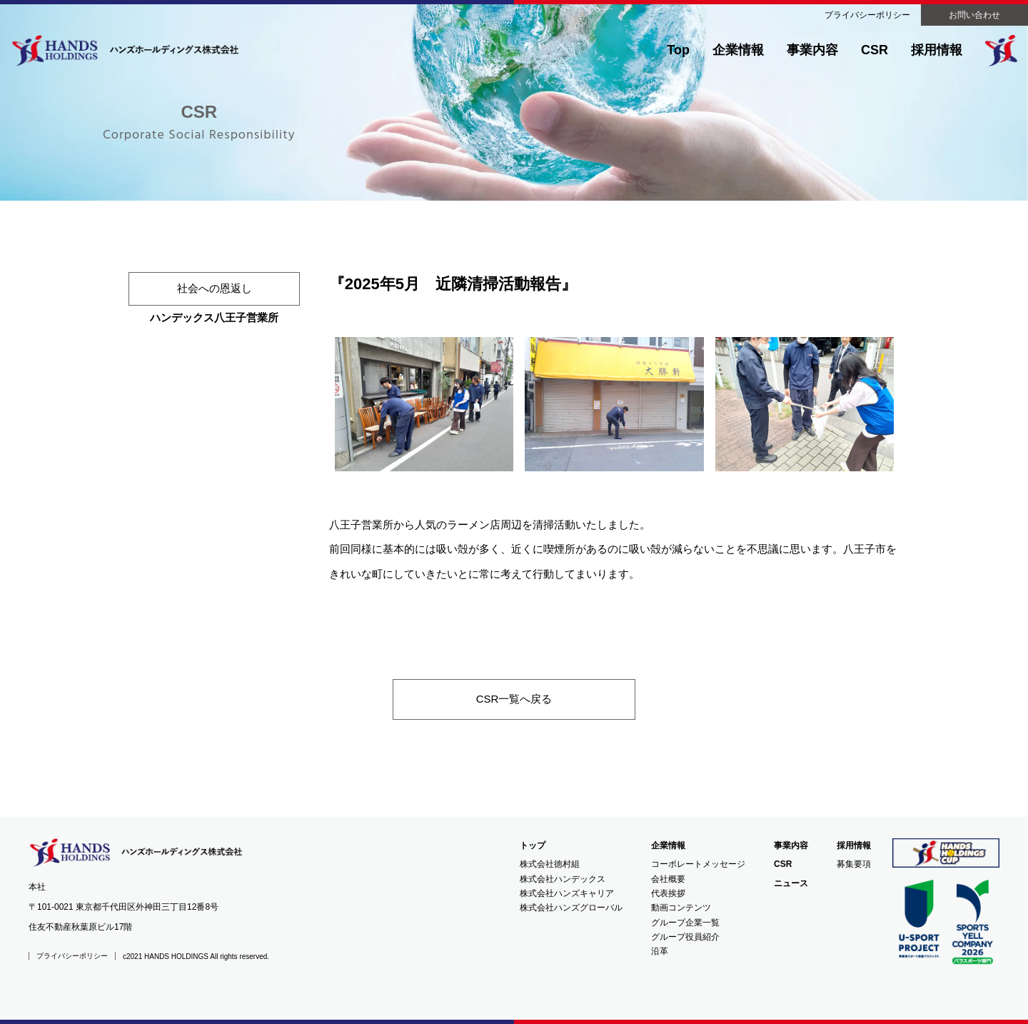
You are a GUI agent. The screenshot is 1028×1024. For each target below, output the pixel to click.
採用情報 (936, 50)
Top (678, 50)
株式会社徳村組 (550, 864)
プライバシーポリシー (867, 15)
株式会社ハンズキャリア (567, 893)
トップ (532, 845)
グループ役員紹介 (685, 937)
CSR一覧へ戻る (514, 699)
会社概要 (668, 879)
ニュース (791, 883)
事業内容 (812, 50)
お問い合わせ (974, 15)
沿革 (659, 951)
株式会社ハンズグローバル (571, 908)
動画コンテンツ (681, 908)
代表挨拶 (668, 893)
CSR (874, 50)
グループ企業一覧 (685, 923)
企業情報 (738, 50)
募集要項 (854, 864)
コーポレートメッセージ (698, 864)
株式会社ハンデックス (562, 879)
